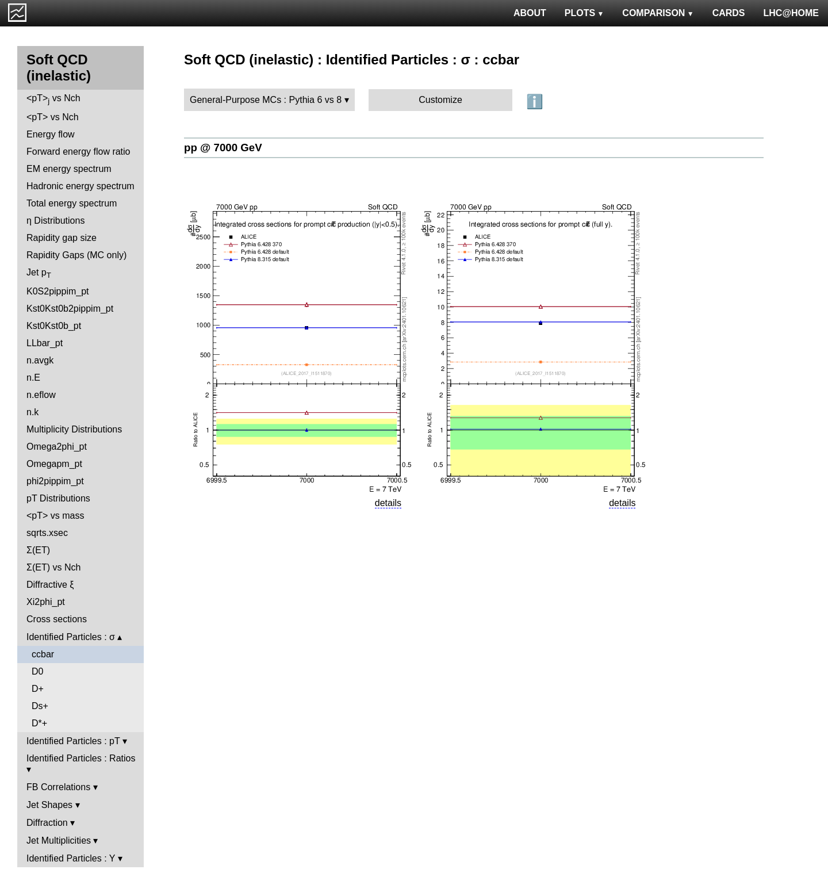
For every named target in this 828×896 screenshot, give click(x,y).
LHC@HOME (791, 13)
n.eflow (41, 395)
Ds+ (40, 706)
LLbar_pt (44, 343)
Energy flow (50, 134)
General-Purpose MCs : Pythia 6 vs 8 (266, 100)
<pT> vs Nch (53, 99)
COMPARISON (657, 13)
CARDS (728, 13)
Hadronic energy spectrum (80, 186)
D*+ (39, 723)
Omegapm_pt (54, 464)
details (388, 503)
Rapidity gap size (61, 238)
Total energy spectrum (71, 203)
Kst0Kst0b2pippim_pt (69, 308)
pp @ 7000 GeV (223, 147)
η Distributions (55, 220)
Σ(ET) (38, 550)
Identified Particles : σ (70, 637)
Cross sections (56, 619)
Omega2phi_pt (56, 446)
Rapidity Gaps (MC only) (76, 255)
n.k (32, 412)
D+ (38, 689)
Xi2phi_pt (45, 602)
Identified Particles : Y (70, 858)
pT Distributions (58, 498)
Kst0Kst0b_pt (53, 326)
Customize (440, 100)
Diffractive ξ (50, 584)
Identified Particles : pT (73, 741)
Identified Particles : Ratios (80, 758)
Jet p (38, 273)
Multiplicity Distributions (74, 429)
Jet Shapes (49, 805)
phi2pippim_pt (55, 481)
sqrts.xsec (47, 533)
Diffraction (47, 823)
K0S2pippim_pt (57, 291)
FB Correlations (58, 787)
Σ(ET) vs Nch (53, 567)
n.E (33, 377)
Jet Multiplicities (58, 840)
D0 (37, 671)
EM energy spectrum (69, 169)
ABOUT (529, 13)
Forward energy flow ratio (78, 151)
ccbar (43, 654)
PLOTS (584, 13)
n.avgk (39, 360)
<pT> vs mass (55, 515)
